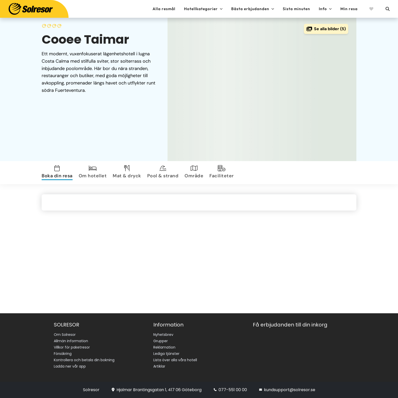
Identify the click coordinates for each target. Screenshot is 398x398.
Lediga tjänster (166, 353)
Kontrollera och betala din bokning (84, 359)
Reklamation (164, 347)
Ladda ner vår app (70, 366)
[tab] (58, 172)
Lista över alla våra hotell (175, 359)
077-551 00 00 (230, 390)
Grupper (160, 340)
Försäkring (63, 353)
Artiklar (159, 366)
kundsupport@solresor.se (287, 390)
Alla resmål (164, 8)
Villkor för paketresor (72, 347)
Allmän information (71, 340)
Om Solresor (65, 334)
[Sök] (387, 9)
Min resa (349, 8)
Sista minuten (296, 8)
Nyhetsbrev (163, 334)
